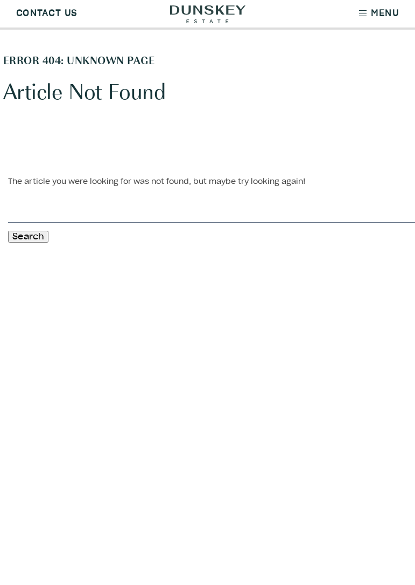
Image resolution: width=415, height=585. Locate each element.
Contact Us (46, 13)
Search (28, 236)
